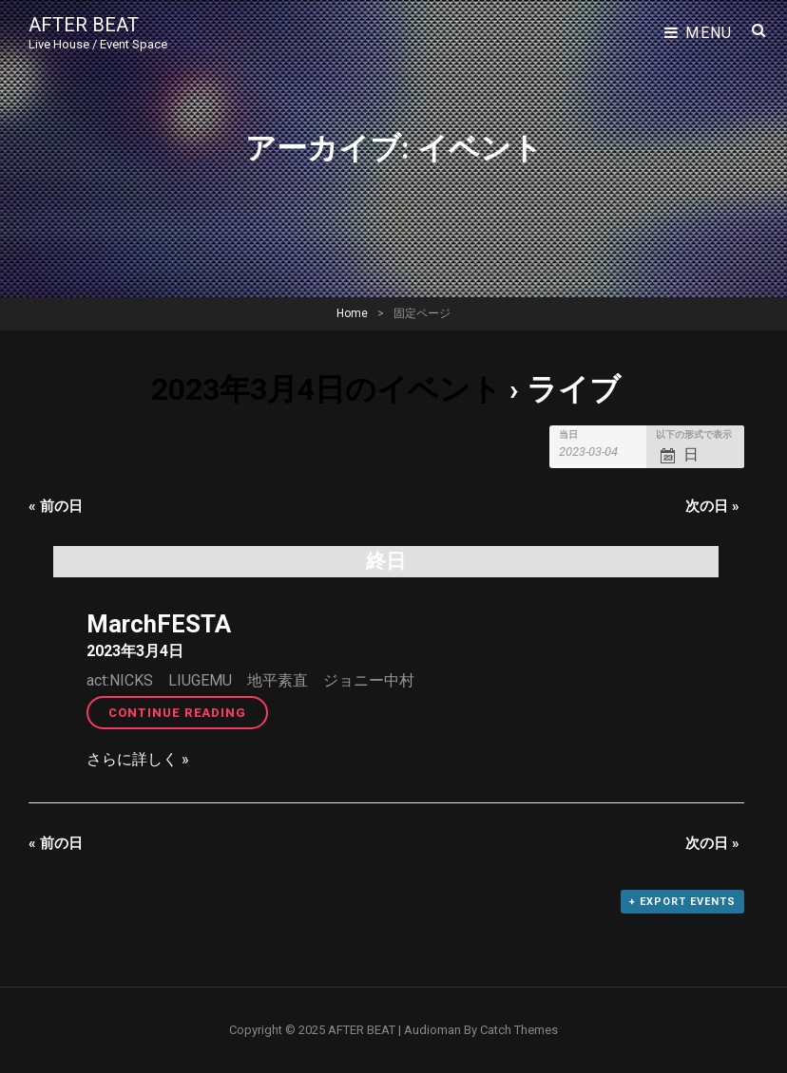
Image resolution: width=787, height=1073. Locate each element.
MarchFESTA (158, 624)
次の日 (712, 506)
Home (352, 313)
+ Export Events (682, 901)
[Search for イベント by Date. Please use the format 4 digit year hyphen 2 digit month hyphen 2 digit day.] (599, 451)
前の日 (56, 506)
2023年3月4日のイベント (326, 389)
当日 (568, 435)
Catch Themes (519, 1030)
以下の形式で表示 (694, 435)
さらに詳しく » (137, 759)
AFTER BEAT (84, 24)
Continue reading (188, 711)
